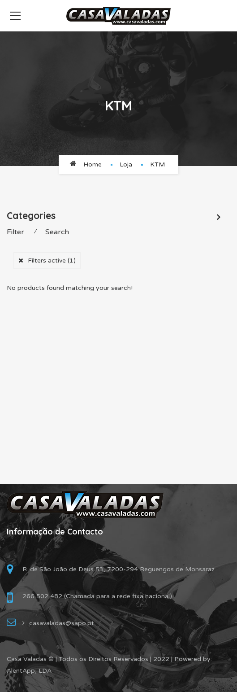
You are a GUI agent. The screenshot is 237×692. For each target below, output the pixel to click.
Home (92, 164)
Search (57, 232)
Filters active (52, 260)
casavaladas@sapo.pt (61, 623)
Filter (15, 232)
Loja (126, 164)
